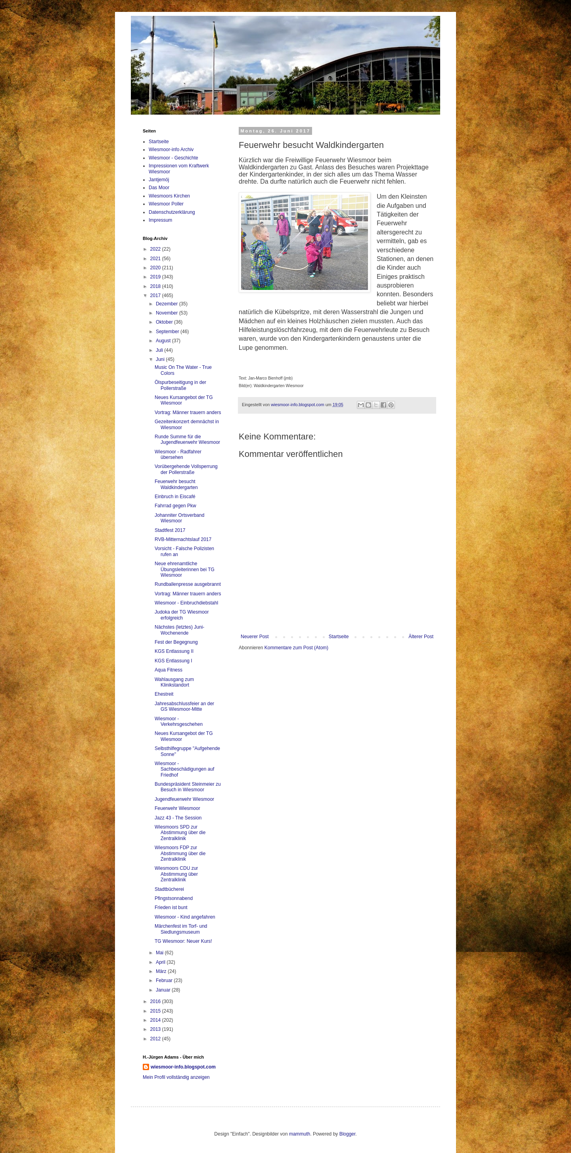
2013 (156, 1029)
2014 (156, 1020)
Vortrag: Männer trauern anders (188, 412)
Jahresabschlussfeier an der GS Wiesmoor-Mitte (184, 706)
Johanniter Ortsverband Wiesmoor (179, 518)
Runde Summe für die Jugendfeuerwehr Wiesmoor (187, 439)
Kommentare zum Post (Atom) (296, 647)
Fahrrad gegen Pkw (175, 505)
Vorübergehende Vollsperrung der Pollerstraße (186, 469)
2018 (156, 286)
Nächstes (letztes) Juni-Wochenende (179, 629)
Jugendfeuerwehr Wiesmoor (184, 799)
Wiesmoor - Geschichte (173, 158)
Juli (160, 350)
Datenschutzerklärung (172, 212)
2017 (156, 295)
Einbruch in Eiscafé (175, 496)
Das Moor (159, 187)
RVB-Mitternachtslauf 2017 (183, 539)
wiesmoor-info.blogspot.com (183, 1067)
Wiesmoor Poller (166, 204)
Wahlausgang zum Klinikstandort (174, 682)
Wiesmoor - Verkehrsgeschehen (179, 721)
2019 (156, 277)
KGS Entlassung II (174, 651)
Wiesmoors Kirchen (169, 196)
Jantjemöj (159, 179)
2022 (156, 249)
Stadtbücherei (169, 889)
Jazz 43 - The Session (178, 818)
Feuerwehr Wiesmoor (177, 808)
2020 (156, 268)
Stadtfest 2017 (170, 530)
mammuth (299, 1134)
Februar (165, 980)
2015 (156, 1011)
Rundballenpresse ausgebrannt (188, 584)
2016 (156, 1001)
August (164, 340)
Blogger (347, 1134)
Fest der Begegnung (176, 642)
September (168, 331)
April (161, 962)
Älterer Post (420, 636)
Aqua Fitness (168, 670)
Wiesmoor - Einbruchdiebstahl (186, 603)
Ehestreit (164, 694)
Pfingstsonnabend (174, 898)
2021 (156, 258)
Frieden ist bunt (171, 907)
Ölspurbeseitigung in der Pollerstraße (180, 385)
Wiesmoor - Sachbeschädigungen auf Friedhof (184, 769)
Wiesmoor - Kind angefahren (185, 917)
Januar (164, 990)
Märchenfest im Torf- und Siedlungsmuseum (181, 928)
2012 (156, 1039)
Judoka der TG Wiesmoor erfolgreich (182, 614)
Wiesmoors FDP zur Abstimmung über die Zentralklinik (180, 853)
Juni (161, 359)
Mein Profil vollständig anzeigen (176, 1077)
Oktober (165, 322)
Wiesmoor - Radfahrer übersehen (178, 454)
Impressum (160, 220)
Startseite (339, 636)
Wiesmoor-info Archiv (171, 149)
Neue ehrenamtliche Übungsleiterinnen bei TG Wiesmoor (185, 569)
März (162, 971)
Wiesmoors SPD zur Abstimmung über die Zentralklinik (180, 832)
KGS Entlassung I (173, 661)
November (167, 313)
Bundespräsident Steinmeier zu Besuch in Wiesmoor (188, 786)
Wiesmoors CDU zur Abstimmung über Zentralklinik (176, 873)
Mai (160, 952)
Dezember (167, 304)
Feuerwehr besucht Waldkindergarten (176, 484)
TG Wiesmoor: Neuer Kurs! (183, 941)
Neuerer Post (255, 636)
